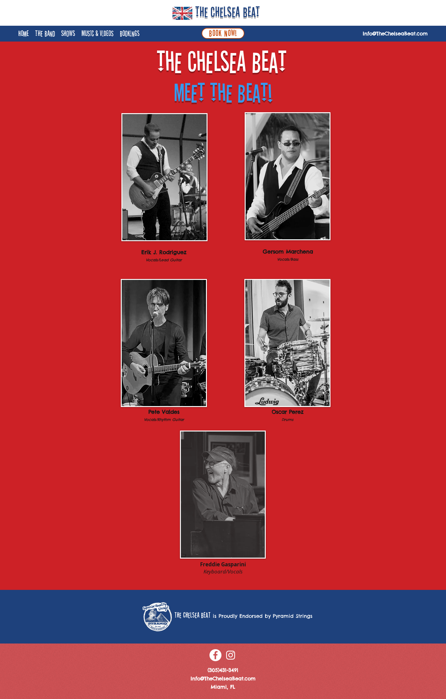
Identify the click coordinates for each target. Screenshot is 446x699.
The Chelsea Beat (227, 12)
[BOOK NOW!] (223, 33)
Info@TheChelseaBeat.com (395, 33)
